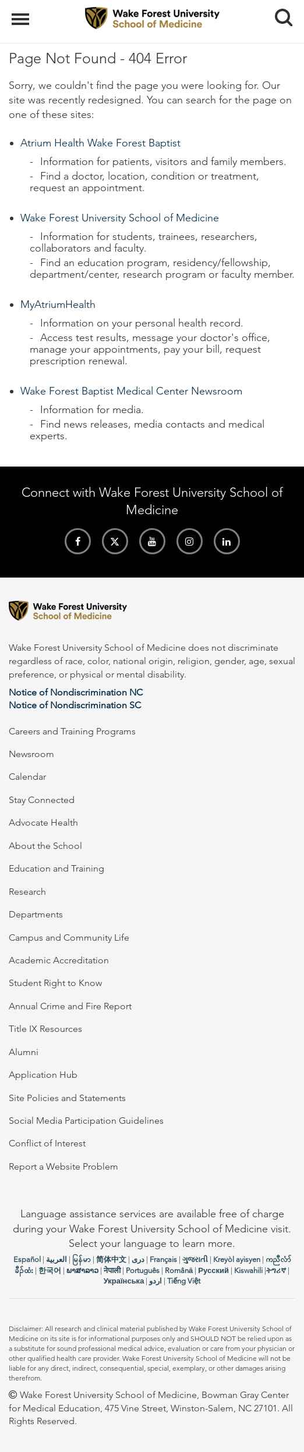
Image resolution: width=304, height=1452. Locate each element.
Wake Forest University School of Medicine (119, 217)
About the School (45, 845)
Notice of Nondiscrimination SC (75, 705)
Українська (124, 1281)
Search (279, 13)
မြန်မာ (81, 1259)
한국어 (49, 1270)
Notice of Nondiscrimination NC (76, 692)
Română (179, 1270)
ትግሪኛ (276, 1270)
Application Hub (43, 1074)
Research (27, 891)
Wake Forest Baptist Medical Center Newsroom (131, 391)
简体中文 (111, 1259)
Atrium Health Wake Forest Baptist (100, 143)
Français (163, 1259)
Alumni (23, 1051)
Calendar (27, 776)
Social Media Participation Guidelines (86, 1120)
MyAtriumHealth (58, 304)
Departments (36, 914)
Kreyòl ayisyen (236, 1259)
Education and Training (56, 868)
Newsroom (31, 753)
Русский (213, 1270)
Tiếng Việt (183, 1281)
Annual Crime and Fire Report (70, 1006)
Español (27, 1259)
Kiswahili (248, 1270)
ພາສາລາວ (82, 1270)
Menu (22, 13)
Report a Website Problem (63, 1166)
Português (143, 1270)
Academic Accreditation (59, 960)
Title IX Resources (45, 1028)
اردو (155, 1281)
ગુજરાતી (195, 1259)
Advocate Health (43, 822)
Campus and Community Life (69, 937)
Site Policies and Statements (67, 1097)
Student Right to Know (55, 982)
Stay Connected (42, 799)
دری (138, 1259)
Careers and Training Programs (72, 731)
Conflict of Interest (47, 1143)
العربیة (56, 1259)
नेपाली (112, 1270)
